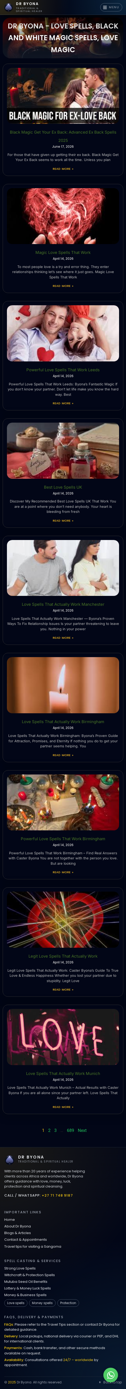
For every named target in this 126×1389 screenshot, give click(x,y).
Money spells (42, 1303)
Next (82, 1130)
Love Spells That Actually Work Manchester (63, 604)
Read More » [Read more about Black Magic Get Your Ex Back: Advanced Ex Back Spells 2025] (63, 169)
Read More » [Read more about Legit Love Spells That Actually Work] (63, 989)
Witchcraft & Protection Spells (29, 1275)
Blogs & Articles (17, 1233)
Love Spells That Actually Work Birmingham (63, 721)
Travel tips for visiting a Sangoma (32, 1246)
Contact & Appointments (25, 1239)
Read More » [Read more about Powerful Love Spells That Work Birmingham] (63, 872)
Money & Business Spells (25, 1295)
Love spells (16, 1303)
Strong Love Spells (20, 1268)
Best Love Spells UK (63, 487)
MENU (111, 7)
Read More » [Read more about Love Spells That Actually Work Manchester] (63, 638)
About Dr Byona (17, 1226)
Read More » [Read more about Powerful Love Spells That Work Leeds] (63, 403)
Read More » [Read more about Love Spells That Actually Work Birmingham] (63, 755)
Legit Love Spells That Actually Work (63, 956)
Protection (68, 1303)
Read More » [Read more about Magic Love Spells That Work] (63, 286)
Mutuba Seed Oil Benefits (25, 1281)
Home (9, 1219)
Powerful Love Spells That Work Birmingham (63, 838)
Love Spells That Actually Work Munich (63, 1073)
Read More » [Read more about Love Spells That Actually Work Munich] (63, 1107)
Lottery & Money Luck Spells (27, 1288)
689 (70, 1130)
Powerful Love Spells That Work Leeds (63, 369)
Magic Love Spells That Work (63, 252)
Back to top (110, 1382)
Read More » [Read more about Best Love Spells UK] (63, 520)
